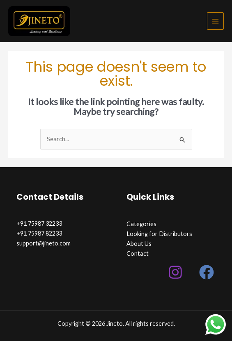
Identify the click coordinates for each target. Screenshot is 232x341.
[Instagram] (175, 272)
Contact (137, 253)
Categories (141, 223)
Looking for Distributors (159, 233)
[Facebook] (207, 272)
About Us (139, 243)
